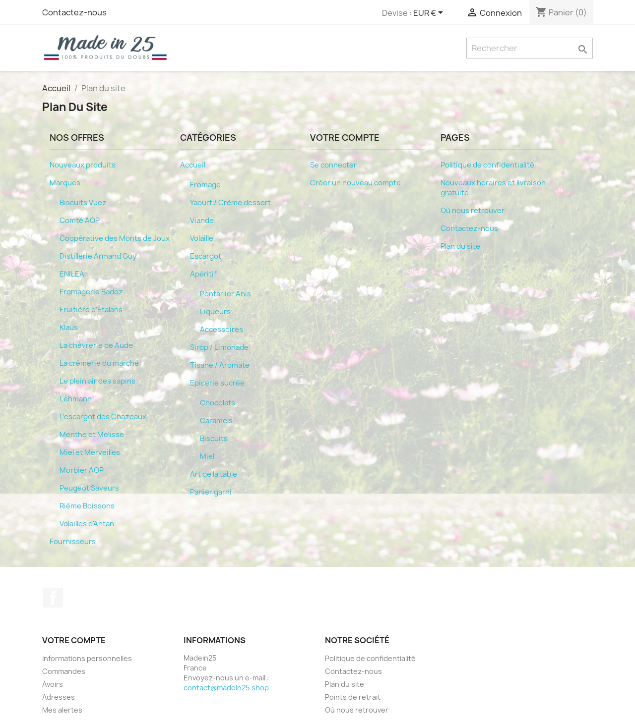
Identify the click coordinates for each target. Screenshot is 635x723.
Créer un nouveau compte (355, 183)
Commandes (63, 671)
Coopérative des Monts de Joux (115, 238)
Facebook (53, 598)
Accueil (192, 165)
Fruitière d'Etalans (91, 310)
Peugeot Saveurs (89, 488)
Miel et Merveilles (90, 452)
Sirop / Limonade (219, 347)
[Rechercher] (529, 48)
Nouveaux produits (83, 165)
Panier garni (211, 492)
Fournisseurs (73, 542)
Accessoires (221, 329)
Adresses (58, 697)
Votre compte (74, 640)
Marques (65, 183)
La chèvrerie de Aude (96, 345)
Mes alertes (62, 710)
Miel (207, 456)
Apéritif (203, 274)
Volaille (201, 238)
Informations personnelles (87, 658)
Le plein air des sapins (97, 381)
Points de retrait (353, 697)
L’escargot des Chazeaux (103, 417)
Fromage (205, 185)
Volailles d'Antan (87, 524)
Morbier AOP (82, 470)
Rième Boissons (87, 506)
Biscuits (214, 439)
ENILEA (72, 274)
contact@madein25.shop (226, 687)
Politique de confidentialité (487, 165)
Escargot (205, 256)
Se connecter (333, 165)
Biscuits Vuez (83, 203)
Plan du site (460, 246)
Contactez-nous (74, 12)
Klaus (69, 328)
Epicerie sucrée (217, 383)
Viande (202, 220)
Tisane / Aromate (220, 365)
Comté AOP (80, 220)
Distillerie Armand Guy (98, 256)
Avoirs (52, 684)
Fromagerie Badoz (91, 292)
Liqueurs (215, 312)
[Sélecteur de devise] (429, 13)
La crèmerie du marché (99, 363)
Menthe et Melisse (92, 435)
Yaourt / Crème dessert (230, 203)
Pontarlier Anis (225, 294)
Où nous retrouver (473, 211)
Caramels (216, 421)
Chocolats (217, 403)
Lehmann (76, 399)
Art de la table (213, 474)
